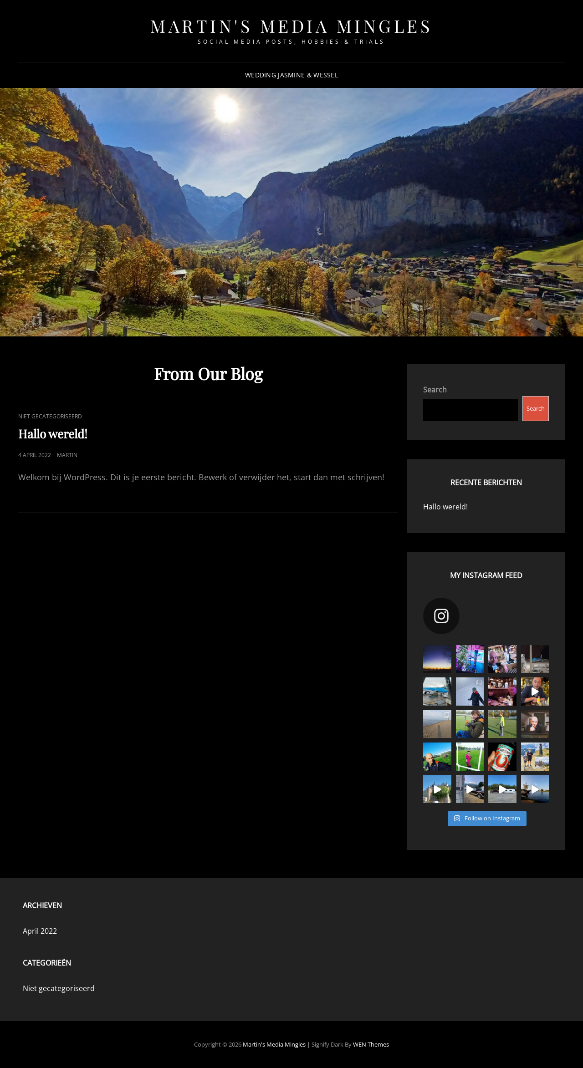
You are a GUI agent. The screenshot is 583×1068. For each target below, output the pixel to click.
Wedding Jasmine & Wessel (291, 75)
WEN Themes (371, 1044)
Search (435, 390)
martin (67, 455)
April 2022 (40, 931)
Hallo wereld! (52, 434)
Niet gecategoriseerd (50, 416)
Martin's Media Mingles (291, 25)
